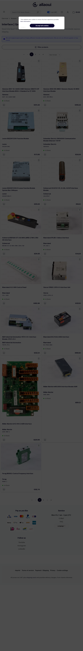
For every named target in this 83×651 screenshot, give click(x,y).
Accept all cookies (42, 26)
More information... (25, 21)
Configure (23, 27)
